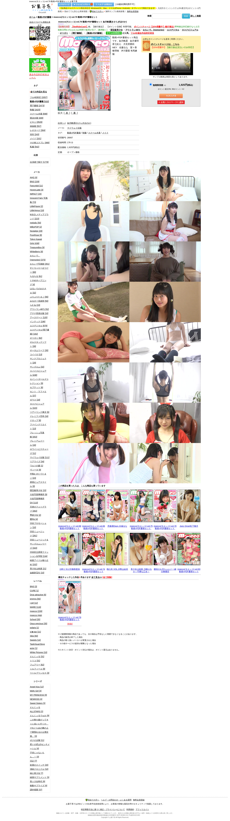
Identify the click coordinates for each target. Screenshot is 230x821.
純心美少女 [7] (36, 773)
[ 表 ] (67, 113)
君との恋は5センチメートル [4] (40, 746)
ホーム (32, 17)
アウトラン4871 (132, 30)
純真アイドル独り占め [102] (39, 562)
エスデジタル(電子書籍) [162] (39, 332)
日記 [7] (33, 761)
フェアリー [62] (37, 665)
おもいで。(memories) (153, 30)
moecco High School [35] (36, 617)
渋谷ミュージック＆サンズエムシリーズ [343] (39, 544)
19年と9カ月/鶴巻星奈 (70, 569)
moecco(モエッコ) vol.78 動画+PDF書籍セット (165, 527)
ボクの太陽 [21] (37, 740)
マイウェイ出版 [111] (39, 457)
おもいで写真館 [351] (39, 264)
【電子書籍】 (77, 33)
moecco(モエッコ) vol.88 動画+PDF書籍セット (69, 527)
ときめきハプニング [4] (38, 282)
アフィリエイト (142, 809)
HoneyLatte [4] (36, 190)
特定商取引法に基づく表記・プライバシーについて (103, 809)
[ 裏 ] (74, 113)
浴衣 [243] (34, 134)
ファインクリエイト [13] (38, 426)
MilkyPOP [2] (36, 227)
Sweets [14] (35, 640)
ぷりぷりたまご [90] (39, 297)
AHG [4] (33, 177)
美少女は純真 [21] (38, 568)
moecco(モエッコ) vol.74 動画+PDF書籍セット (93, 570)
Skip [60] (34, 636)
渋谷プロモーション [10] (38, 525)
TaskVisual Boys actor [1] (37, 646)
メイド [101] (35, 138)
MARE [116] (35, 607)
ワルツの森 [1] (36, 465)
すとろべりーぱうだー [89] (39, 270)
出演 (61, 123)
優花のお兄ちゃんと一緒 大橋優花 (165, 570)
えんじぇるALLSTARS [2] (36, 709)
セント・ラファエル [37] (38, 393)
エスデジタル (173, 30)
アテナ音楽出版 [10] (39, 313)
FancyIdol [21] (36, 186)
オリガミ (64, 33)
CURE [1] (34, 590)
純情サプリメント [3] (39, 777)
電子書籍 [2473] (37, 105)
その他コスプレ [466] (39, 142)
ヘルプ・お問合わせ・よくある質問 (116, 800)
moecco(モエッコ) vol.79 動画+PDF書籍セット (69, 618)
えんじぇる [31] (37, 656)
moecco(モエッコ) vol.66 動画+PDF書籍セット (93, 527)
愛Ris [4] (34, 519)
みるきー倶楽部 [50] (39, 301)
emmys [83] (35, 599)
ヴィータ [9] (35, 470)
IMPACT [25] (36, 194)
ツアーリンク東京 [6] (39, 412)
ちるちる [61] (36, 276)
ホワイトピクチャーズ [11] (39, 451)
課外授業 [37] (36, 790)
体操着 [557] (35, 126)
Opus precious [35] (38, 623)
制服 (84, 133)
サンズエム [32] (37, 367)
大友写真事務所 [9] (38, 494)
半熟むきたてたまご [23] (38, 476)
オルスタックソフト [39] (38, 344)
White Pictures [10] (38, 652)
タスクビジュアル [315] (37, 406)
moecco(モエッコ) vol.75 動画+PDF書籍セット (141, 527)
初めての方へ (96, 11)
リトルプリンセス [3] (39, 673)
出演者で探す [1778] (39, 162)
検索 (149, 16)
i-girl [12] (34, 603)
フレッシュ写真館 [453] (37, 435)
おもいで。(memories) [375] (37, 258)
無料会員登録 (132, 11)
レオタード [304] (37, 130)
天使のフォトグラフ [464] (38, 509)
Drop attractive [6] (38, 595)
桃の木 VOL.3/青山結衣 (117, 569)
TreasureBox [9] (37, 247)
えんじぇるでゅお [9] (39, 715)
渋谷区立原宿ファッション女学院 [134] (39, 554)
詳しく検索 (196, 16)
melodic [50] (35, 223)
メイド (105, 133)
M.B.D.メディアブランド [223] (39, 216)
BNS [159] (34, 181)
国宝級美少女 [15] (38, 490)
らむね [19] (35, 305)
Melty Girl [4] (36, 691)
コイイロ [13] (36, 354)
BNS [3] (33, 586)
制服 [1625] (35, 110)
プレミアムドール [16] (37, 443)
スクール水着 (94, 133)
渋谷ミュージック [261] (37, 533)
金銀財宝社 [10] (37, 572)
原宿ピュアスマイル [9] (38, 484)
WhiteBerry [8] (36, 251)
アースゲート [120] (38, 317)
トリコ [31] (35, 660)
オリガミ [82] (36, 338)
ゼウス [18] (35, 400)
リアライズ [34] (37, 461)
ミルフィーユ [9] (37, 669)
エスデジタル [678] (38, 325)
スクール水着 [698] (38, 114)
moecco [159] (36, 611)
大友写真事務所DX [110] (37, 500)
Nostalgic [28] (36, 231)
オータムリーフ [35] (39, 350)
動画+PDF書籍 (44, 17)
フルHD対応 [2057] (38, 97)
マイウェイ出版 (74, 128)
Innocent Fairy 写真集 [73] (39, 200)
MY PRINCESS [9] (38, 695)
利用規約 (130, 809)
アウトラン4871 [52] (39, 309)
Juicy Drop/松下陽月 (189, 526)
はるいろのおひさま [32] (38, 290)
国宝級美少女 (116, 30)
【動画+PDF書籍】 (94, 33)
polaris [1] (34, 627)
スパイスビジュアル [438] (38, 373)
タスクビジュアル (190, 30)
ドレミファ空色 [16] (39, 416)
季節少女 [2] (35, 515)
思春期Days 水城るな (117, 526)
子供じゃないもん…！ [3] (37, 754)
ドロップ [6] (35, 420)
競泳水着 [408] (36, 118)
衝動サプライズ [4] (38, 785)
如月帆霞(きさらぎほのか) (79, 123)
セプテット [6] (36, 387)
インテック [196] (37, 321)
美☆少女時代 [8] (37, 781)
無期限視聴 (159, 85)
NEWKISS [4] (36, 699)
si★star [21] (35, 632)
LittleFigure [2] (36, 206)
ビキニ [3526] (36, 122)
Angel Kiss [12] (37, 687)
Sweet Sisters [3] (37, 703)
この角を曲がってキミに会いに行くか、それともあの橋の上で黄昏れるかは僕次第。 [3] (39, 728)
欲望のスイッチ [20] (39, 765)
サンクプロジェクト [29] (38, 360)
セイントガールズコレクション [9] (39, 381)
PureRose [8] (36, 235)
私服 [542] (34, 147)
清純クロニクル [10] (39, 769)
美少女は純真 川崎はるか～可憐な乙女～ (141, 570)
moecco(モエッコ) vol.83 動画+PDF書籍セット (188, 570)
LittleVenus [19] (37, 210)
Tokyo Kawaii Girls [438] (36, 241)
